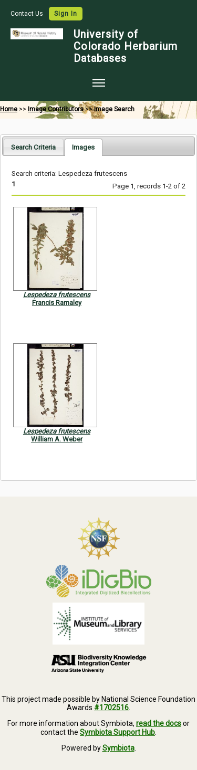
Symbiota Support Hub (117, 732)
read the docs (158, 723)
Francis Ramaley (56, 303)
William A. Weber (56, 439)
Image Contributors (56, 109)
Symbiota (118, 748)
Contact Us (28, 13)
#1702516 (111, 707)
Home (8, 109)
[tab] (33, 147)
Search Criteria (33, 147)
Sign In (65, 13)
